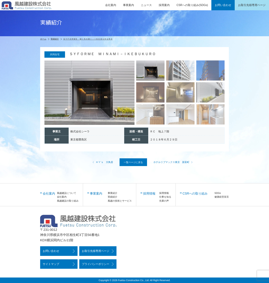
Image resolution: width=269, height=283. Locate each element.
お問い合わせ (51, 251)
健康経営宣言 (221, 196)
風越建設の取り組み (68, 200)
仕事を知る (165, 196)
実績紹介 (112, 196)
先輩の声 (164, 200)
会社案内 (62, 196)
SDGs (217, 193)
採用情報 (164, 193)
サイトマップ (51, 264)
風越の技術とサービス (120, 200)
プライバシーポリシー (95, 264)
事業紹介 (112, 193)
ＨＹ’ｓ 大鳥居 (102, 162)
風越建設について (66, 193)
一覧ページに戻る (133, 162)
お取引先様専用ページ (95, 251)
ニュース (146, 5)
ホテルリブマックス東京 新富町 (173, 162)
